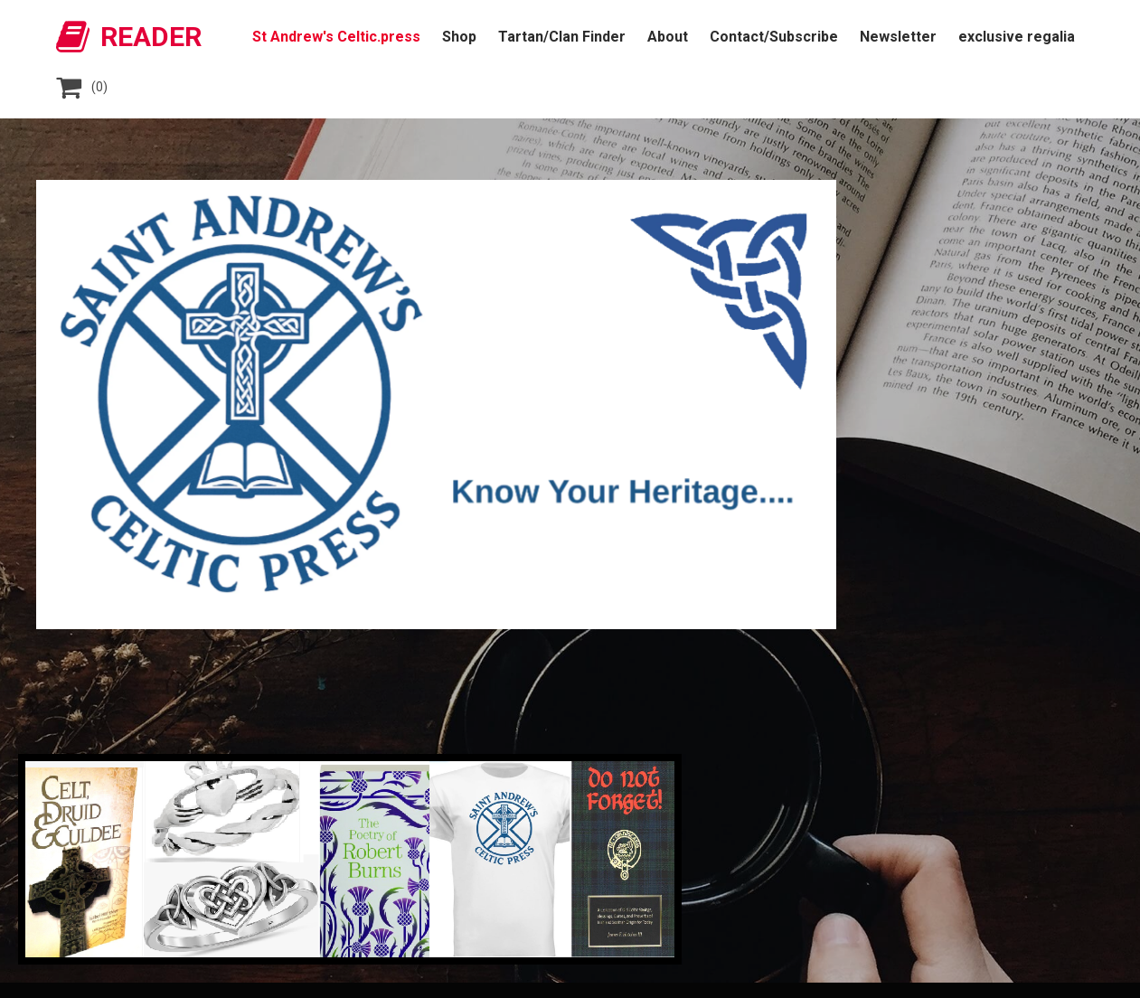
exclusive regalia (1016, 36)
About (667, 36)
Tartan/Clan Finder (562, 36)
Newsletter (898, 36)
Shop (459, 36)
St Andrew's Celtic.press (336, 36)
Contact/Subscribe (774, 36)
